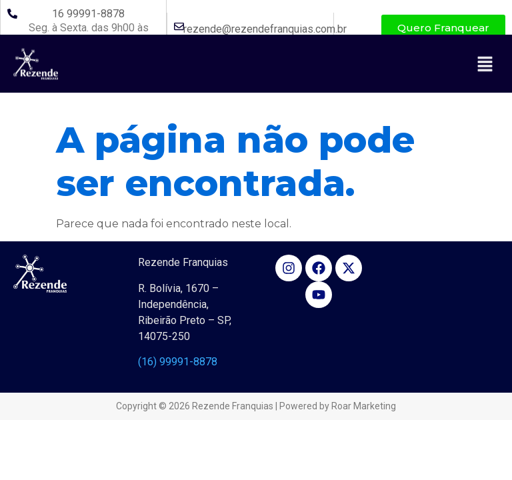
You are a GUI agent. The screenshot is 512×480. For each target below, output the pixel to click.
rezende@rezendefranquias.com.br (265, 29)
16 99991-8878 (88, 13)
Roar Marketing (363, 406)
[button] (485, 85)
